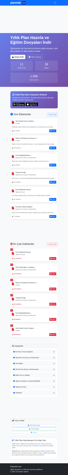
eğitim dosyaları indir (47, 451)
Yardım (34, 432)
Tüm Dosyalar (34, 429)
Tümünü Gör (52, 114)
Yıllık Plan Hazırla (34, 425)
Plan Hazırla (35, 57)
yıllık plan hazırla (38, 445)
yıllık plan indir (27, 445)
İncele (52, 131)
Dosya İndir (18, 57)
